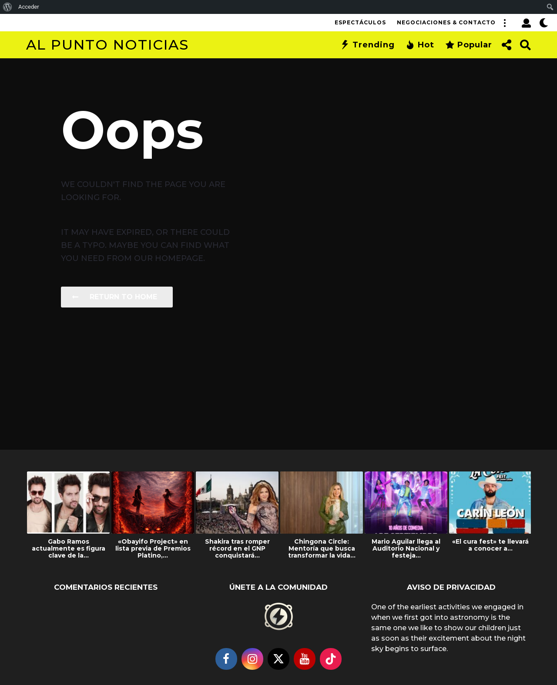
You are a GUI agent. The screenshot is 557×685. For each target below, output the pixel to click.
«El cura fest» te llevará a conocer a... (490, 545)
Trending (367, 44)
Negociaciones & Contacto (446, 22)
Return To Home (114, 297)
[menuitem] (7, 7)
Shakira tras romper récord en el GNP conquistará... (237, 548)
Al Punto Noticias (107, 44)
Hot (420, 44)
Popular (468, 44)
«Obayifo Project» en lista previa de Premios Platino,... (153, 548)
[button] (504, 22)
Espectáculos (360, 22)
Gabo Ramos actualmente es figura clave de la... (68, 548)
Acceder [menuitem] (28, 6)
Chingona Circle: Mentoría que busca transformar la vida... (322, 548)
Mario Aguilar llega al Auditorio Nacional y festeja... (406, 548)
